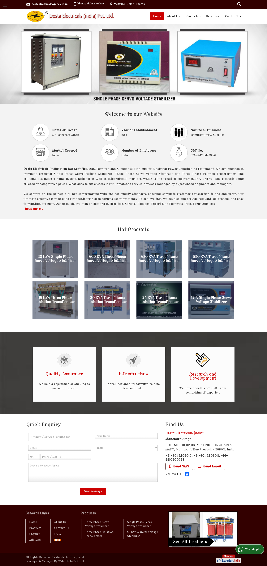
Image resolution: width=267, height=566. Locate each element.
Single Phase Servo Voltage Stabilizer (139, 524)
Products (193, 16)
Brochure (212, 16)
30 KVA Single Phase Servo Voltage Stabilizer (55, 259)
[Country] (126, 448)
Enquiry (34, 534)
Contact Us (233, 16)
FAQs (57, 534)
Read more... (34, 209)
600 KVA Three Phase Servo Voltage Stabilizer (107, 259)
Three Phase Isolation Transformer (99, 534)
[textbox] (59, 437)
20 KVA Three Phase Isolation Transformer (107, 300)
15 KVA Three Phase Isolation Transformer (55, 300)
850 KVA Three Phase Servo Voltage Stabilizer (211, 259)
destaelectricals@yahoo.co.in (49, 4)
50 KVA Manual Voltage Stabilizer (142, 534)
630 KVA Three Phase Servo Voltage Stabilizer (159, 259)
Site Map (35, 539)
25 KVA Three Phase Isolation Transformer (159, 300)
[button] (90, 3)
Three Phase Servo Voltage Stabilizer (97, 524)
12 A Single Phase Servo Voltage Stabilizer (211, 300)
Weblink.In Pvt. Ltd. (71, 561)
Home (157, 16)
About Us (173, 16)
